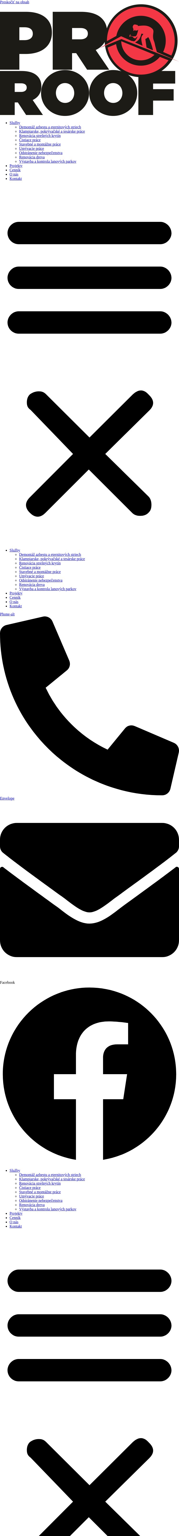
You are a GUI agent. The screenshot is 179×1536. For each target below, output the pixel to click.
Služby (15, 123)
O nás (14, 174)
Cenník (15, 170)
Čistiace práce (30, 140)
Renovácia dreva (32, 157)
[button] (89, 364)
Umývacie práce (31, 148)
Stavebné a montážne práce (40, 144)
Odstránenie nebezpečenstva (41, 153)
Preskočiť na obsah (14, 2)
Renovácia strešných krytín (40, 136)
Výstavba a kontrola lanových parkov (47, 161)
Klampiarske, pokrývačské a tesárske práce (52, 131)
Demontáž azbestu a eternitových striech (50, 127)
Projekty (16, 166)
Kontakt (16, 179)
